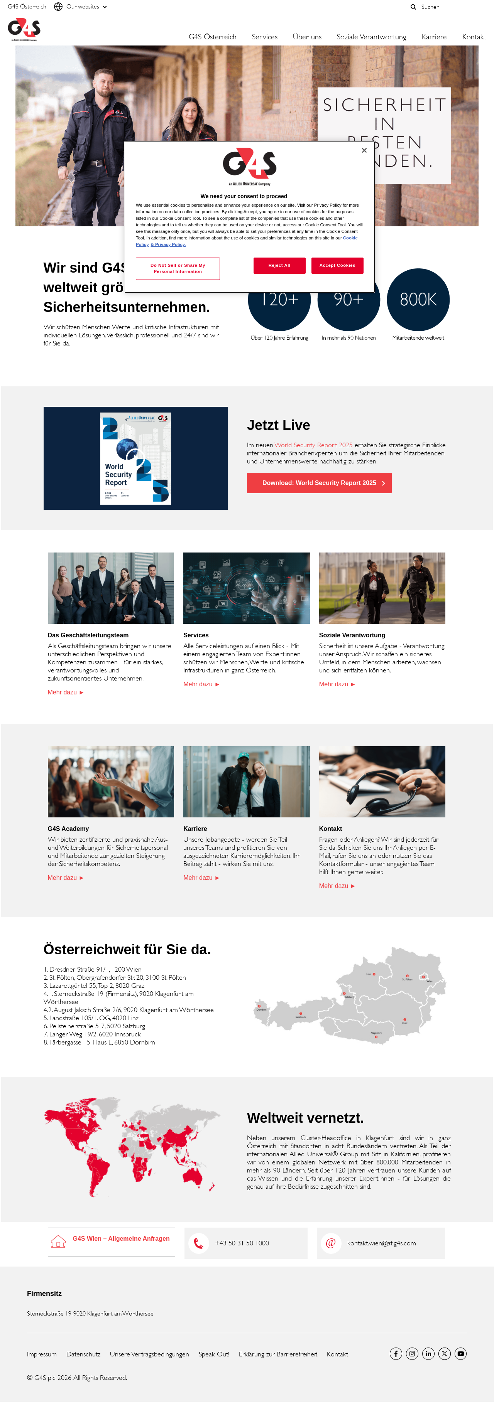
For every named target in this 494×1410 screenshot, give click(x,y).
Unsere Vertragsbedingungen (149, 1354)
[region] (249, 217)
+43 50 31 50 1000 (242, 1243)
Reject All (280, 265)
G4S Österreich (213, 37)
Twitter (444, 1354)
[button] (413, 7)
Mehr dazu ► (66, 692)
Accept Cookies (337, 265)
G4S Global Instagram (412, 1354)
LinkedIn (428, 1354)
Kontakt (474, 37)
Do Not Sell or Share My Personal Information (178, 268)
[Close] (364, 150)
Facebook (396, 1354)
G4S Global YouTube (461, 1354)
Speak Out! (214, 1354)
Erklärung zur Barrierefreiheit (278, 1354)
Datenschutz (83, 1354)
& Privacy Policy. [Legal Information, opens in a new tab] (168, 244)
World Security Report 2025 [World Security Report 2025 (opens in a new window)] (314, 445)
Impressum (42, 1354)
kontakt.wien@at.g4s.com (381, 1243)
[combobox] (452, 7)
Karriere (434, 37)
